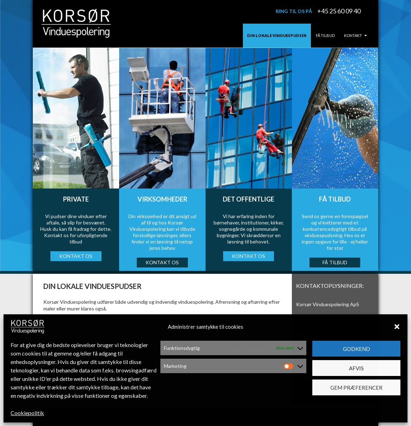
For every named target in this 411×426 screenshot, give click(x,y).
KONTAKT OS (75, 256)
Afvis (356, 368)
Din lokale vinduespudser (277, 35)
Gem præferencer (356, 387)
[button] (396, 326)
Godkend (356, 349)
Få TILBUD (335, 262)
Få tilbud (325, 35)
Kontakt (353, 35)
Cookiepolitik (27, 412)
